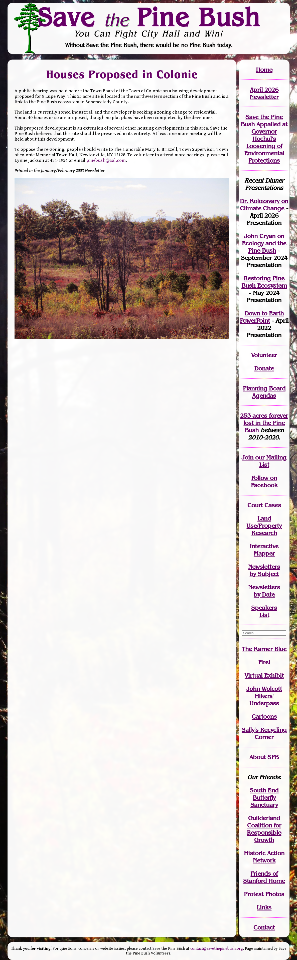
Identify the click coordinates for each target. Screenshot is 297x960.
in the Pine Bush (265, 423)
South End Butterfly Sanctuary (264, 797)
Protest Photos (264, 894)
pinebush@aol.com (106, 160)
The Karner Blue (264, 649)
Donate (264, 368)
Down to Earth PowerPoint (262, 317)
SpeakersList (264, 611)
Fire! (264, 662)
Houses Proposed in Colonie (122, 74)
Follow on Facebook (264, 481)
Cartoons (264, 716)
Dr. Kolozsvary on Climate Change (264, 204)
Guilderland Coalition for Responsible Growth (264, 828)
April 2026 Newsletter (264, 93)
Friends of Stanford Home (264, 877)
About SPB (264, 757)
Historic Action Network (264, 856)
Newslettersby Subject (264, 570)
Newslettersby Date (264, 591)
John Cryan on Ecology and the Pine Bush (264, 243)
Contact (264, 927)
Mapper (264, 553)
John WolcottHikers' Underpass (264, 696)
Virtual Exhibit (264, 675)
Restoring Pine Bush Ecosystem (264, 282)
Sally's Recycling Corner (264, 733)
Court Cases (264, 505)
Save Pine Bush (148, 17)
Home (264, 69)
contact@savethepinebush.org (216, 948)
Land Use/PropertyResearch (264, 526)
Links (264, 907)
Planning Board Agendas (264, 392)
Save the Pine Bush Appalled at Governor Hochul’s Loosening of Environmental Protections (264, 138)
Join (247, 457)
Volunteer (264, 355)
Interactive (264, 546)
